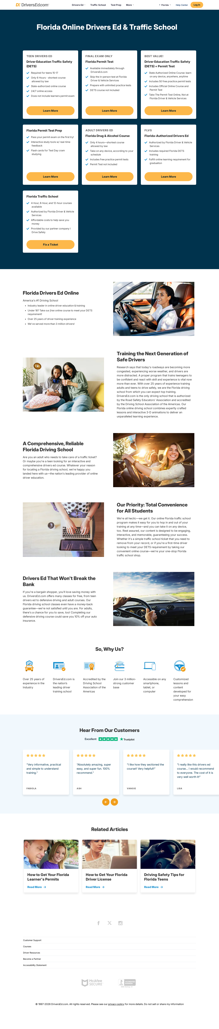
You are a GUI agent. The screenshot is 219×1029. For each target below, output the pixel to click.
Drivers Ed (78, 4)
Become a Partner (32, 959)
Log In (197, 4)
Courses (27, 946)
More (130, 4)
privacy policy (116, 1004)
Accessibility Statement (35, 965)
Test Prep (116, 4)
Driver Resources (31, 952)
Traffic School (98, 4)
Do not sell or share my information (164, 1004)
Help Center (182, 5)
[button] (105, 801)
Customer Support (32, 940)
